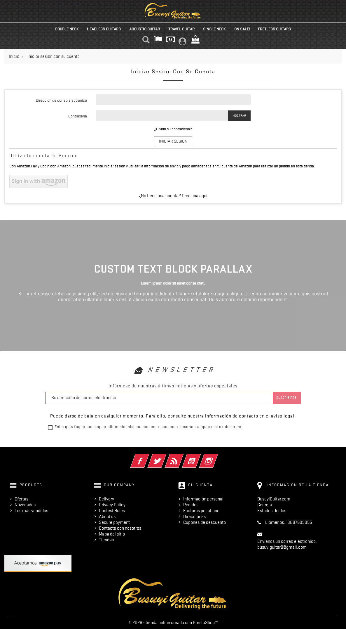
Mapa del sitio (112, 533)
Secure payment (114, 521)
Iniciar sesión (173, 141)
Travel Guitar (181, 29)
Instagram (217, 456)
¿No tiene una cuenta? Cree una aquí (173, 194)
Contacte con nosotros (120, 527)
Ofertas (21, 497)
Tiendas (106, 538)
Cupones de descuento (204, 521)
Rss (182, 456)
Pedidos (190, 503)
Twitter (165, 456)
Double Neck (67, 29)
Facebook (148, 456)
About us (107, 515)
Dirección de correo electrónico (61, 100)
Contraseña (77, 116)
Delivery (106, 497)
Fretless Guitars (274, 29)
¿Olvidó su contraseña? (173, 129)
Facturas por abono (201, 509)
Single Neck (214, 29)
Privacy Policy (112, 503)
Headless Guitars (104, 29)
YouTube (199, 456)
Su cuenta (200, 483)
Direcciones (194, 515)
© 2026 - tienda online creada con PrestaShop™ (173, 621)
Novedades (25, 503)
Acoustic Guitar (144, 29)
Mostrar (239, 115)
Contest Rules (112, 509)
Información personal (203, 497)
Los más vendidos (31, 509)
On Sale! (242, 29)
